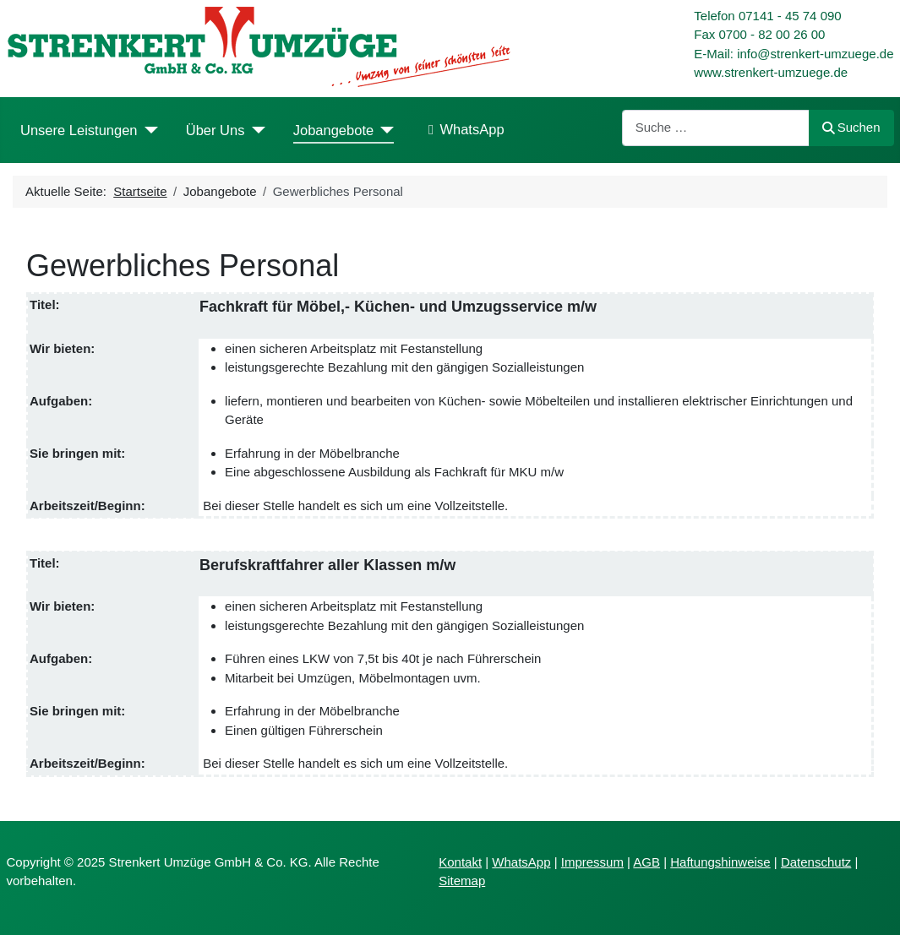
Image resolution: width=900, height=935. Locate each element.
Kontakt (460, 862)
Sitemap (462, 880)
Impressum (592, 862)
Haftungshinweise (720, 862)
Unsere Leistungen (79, 130)
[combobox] (716, 128)
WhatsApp (463, 130)
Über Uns (215, 130)
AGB (646, 862)
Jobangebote (333, 130)
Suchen (851, 127)
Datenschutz (816, 862)
